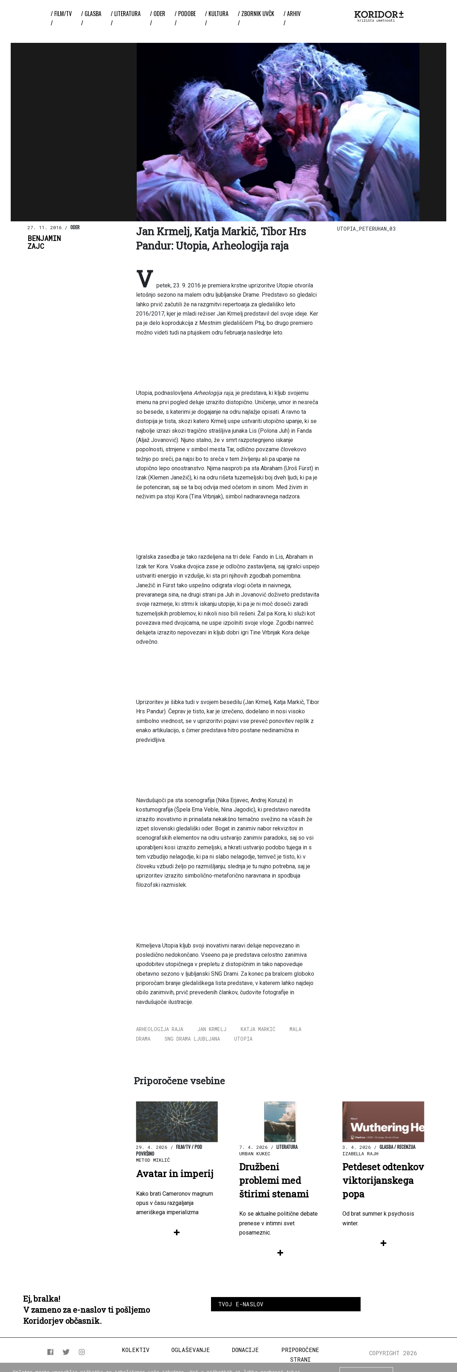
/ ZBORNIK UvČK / (256, 18)
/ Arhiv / (292, 18)
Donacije (245, 1349)
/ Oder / (157, 18)
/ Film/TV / (61, 18)
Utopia (243, 1038)
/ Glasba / (91, 18)
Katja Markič (258, 1029)
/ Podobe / (185, 18)
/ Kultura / (216, 18)
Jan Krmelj (211, 1029)
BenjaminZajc (44, 242)
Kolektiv (136, 1349)
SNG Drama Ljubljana (192, 1038)
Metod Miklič (153, 1160)
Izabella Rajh (360, 1153)
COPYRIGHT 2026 (393, 1353)
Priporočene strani (300, 1354)
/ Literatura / (126, 18)
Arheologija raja (159, 1029)
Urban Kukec (254, 1153)
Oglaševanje (190, 1349)
